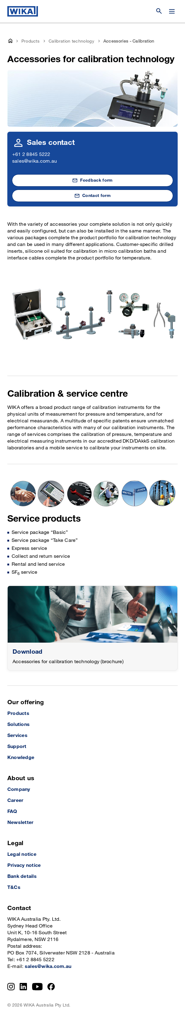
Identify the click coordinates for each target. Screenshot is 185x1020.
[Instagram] (11, 986)
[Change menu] (172, 11)
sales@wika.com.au (34, 161)
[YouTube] (37, 986)
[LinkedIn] (23, 986)
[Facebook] (51, 986)
